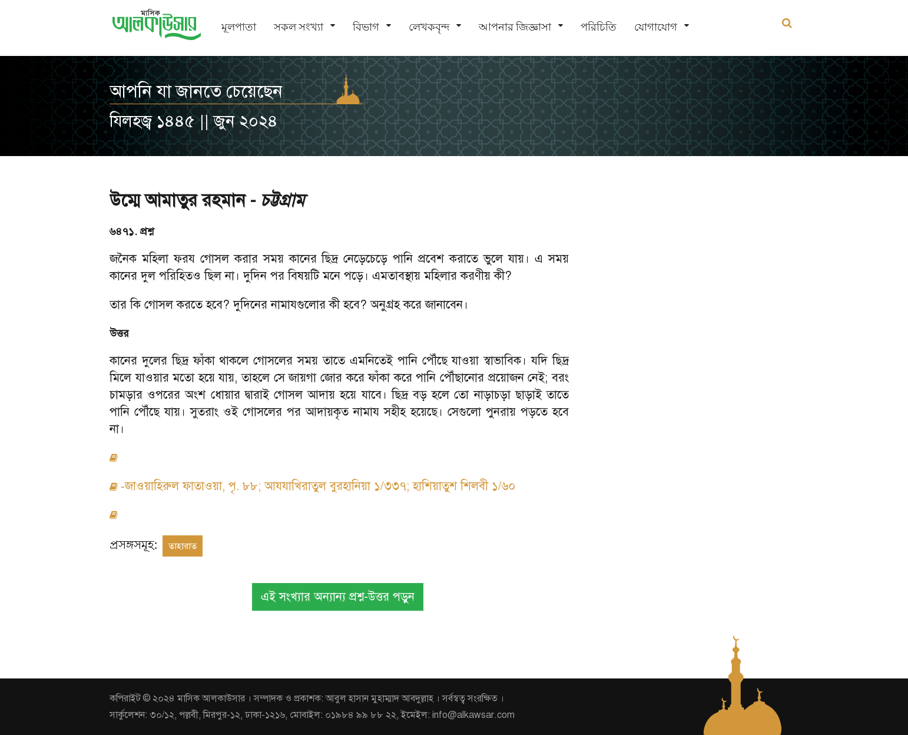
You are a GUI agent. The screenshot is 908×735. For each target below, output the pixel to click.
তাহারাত (182, 546)
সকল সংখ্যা (298, 27)
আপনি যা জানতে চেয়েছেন (196, 91)
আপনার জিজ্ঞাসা (515, 27)
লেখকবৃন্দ (429, 27)
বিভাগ (366, 27)
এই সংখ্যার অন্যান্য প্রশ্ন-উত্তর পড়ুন (338, 597)
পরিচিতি (599, 27)
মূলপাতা (238, 27)
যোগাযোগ (655, 27)
